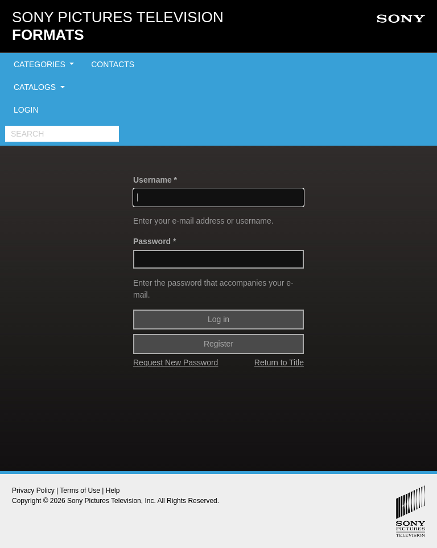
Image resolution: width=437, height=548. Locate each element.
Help (113, 491)
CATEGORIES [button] (41, 64)
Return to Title (279, 362)
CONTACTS (112, 64)
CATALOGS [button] (36, 87)
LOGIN (26, 109)
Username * (155, 179)
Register (218, 343)
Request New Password (175, 362)
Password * (154, 241)
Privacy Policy (33, 491)
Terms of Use (80, 491)
